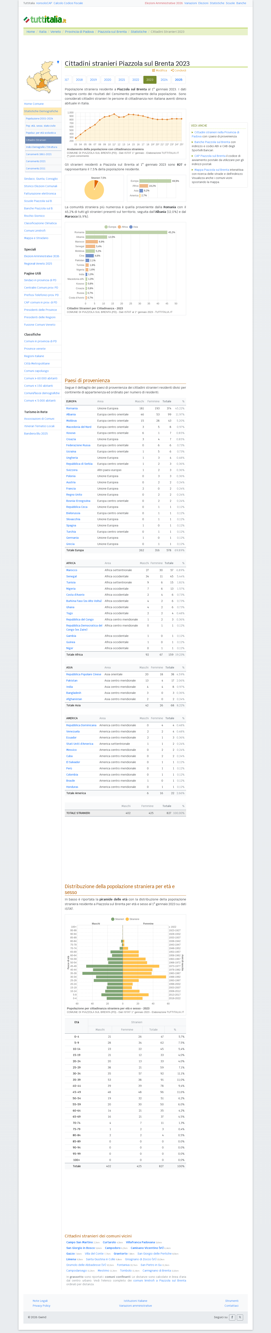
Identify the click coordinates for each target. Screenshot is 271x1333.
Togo (69, 613)
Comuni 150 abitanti (38, 385)
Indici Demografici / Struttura (41, 147)
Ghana (70, 607)
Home (31, 32)
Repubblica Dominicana (81, 725)
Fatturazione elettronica (40, 193)
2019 (93, 80)
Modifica (159, 70)
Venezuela (73, 731)
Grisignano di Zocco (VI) (144, 1259)
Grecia (70, 544)
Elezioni (203, 3)
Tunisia (71, 582)
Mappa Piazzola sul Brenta (212, 170)
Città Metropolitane (37, 363)
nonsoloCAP (44, 3)
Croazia (71, 439)
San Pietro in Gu (155, 1265)
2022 (135, 80)
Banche (241, 3)
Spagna (71, 525)
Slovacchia (73, 519)
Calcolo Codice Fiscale (68, 3)
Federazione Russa (78, 445)
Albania (71, 414)
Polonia (71, 476)
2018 (79, 80)
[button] (232, 1317)
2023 (150, 80)
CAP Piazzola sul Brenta (210, 156)
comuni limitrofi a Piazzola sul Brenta (159, 1280)
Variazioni (190, 3)
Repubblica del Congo (80, 619)
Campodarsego (80, 1270)
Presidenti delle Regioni (39, 317)
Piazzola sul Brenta (112, 32)
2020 (107, 80)
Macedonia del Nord (78, 427)
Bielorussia (73, 513)
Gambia (71, 636)
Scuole (230, 3)
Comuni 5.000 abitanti (40, 400)
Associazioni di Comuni (39, 418)
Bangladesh (73, 693)
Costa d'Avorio (75, 594)
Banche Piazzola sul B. (38, 208)
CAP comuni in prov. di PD (40, 302)
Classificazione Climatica (40, 223)
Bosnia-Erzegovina (78, 501)
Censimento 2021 (35, 161)
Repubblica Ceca (76, 507)
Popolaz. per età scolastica (41, 132)
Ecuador (71, 737)
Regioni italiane (34, 356)
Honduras (72, 787)
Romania (72, 408)
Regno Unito (74, 494)
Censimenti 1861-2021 (39, 154)
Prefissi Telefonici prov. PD (41, 295)
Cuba (69, 756)
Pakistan (71, 680)
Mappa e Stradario (36, 238)
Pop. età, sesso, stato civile (40, 125)
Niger (69, 648)
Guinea (70, 642)
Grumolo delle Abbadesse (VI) (90, 1265)
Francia (71, 488)
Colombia (72, 774)
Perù (69, 768)
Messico (71, 750)
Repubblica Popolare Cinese (83, 674)
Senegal (71, 576)
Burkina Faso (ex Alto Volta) (84, 601)
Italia (42, 32)
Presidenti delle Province (40, 310)
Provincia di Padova (79, 32)
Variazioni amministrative (135, 1305)
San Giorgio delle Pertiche (158, 1253)
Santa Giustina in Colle (104, 1259)
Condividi (178, 70)
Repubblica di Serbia (79, 464)
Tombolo (129, 1270)
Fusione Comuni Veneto (39, 324)
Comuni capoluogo (36, 371)
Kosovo (71, 433)
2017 (65, 80)
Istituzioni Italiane (135, 1301)
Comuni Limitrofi (34, 230)
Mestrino (107, 1270)
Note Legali (40, 1301)
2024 (164, 80)
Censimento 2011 (35, 168)
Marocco (71, 570)
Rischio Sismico (34, 216)
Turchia (71, 531)
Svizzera (71, 470)
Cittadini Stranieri (36, 140)
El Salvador (73, 762)
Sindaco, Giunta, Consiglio (41, 178)
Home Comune (34, 104)
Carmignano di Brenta (161, 1270)
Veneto (56, 32)
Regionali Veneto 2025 (38, 263)
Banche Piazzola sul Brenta (212, 142)
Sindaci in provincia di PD (40, 280)
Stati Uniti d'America (79, 744)
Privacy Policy (41, 1305)
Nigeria (71, 588)
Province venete (35, 348)
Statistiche (217, 3)
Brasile (70, 780)
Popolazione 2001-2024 (39, 118)
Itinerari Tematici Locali (39, 426)
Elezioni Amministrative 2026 (164, 3)
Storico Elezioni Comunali (40, 186)
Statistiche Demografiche (41, 111)
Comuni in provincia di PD (40, 341)
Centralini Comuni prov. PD (41, 287)
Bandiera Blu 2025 (36, 433)
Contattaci (231, 1305)
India (69, 687)
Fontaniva (127, 1265)
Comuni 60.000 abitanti (40, 378)
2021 (122, 80)
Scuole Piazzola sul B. (38, 201)
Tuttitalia (29, 3)
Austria (71, 482)
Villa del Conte (98, 1253)
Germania (72, 537)
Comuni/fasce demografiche (42, 393)
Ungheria (72, 457)
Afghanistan (74, 699)
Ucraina (71, 451)
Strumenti (231, 1301)
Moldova (71, 420)
